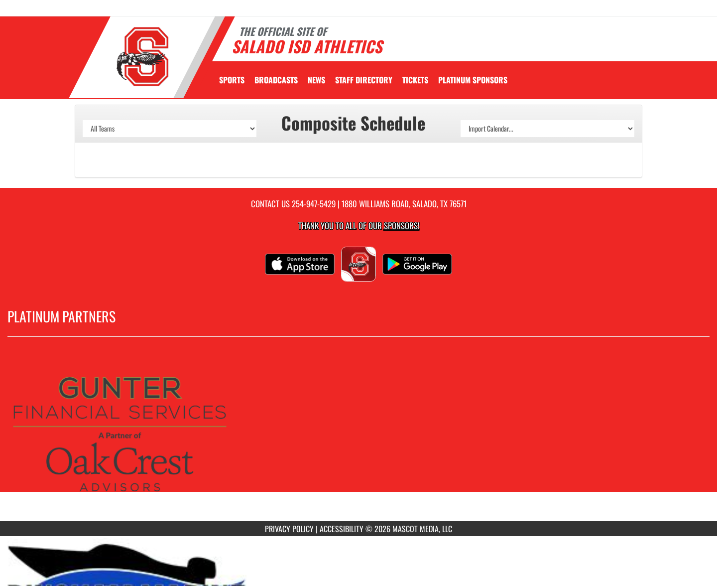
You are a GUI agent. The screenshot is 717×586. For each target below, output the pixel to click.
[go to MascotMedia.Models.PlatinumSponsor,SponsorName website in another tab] (358, 436)
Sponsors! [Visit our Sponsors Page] (401, 225)
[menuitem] (276, 79)
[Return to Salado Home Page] (142, 56)
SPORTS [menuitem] (231, 80)
